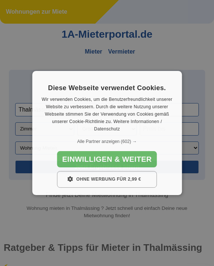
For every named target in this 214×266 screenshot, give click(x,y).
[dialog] (107, 133)
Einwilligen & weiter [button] (107, 159)
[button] (107, 141)
